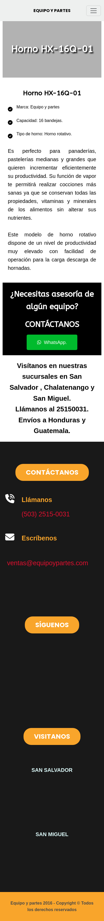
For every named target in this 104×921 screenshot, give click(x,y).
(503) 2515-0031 (46, 514)
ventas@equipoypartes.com (47, 563)
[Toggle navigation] (93, 10)
